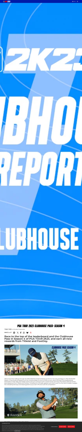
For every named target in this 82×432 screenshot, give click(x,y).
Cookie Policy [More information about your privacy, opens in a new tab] (17, 430)
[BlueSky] (27, 333)
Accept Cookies (62, 426)
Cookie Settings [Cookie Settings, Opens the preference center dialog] (54, 426)
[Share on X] (18, 333)
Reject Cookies (71, 426)
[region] (41, 427)
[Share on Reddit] (14, 333)
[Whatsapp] (24, 333)
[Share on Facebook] (20, 333)
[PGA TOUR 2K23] (6, 1)
